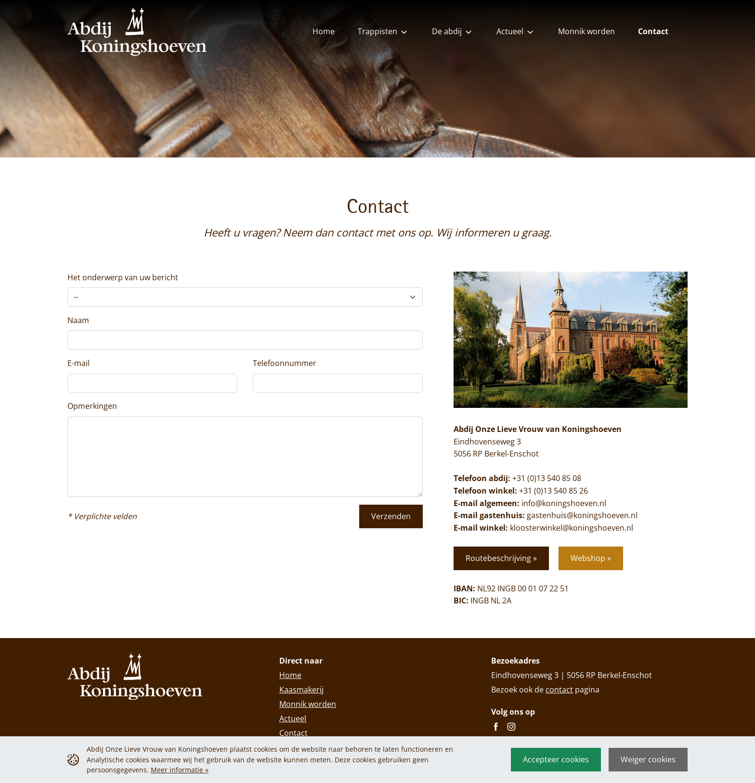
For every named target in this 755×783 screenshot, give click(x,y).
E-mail (78, 363)
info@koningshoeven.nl (563, 503)
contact (559, 689)
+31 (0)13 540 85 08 (546, 478)
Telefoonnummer (284, 363)
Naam (78, 320)
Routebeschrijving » (501, 558)
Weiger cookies (648, 759)
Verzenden (391, 516)
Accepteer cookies (556, 759)
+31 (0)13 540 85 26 (553, 490)
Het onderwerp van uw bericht (122, 277)
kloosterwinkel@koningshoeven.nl (571, 527)
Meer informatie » (179, 769)
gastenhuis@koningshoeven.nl (582, 515)
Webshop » (591, 558)
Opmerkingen (92, 406)
